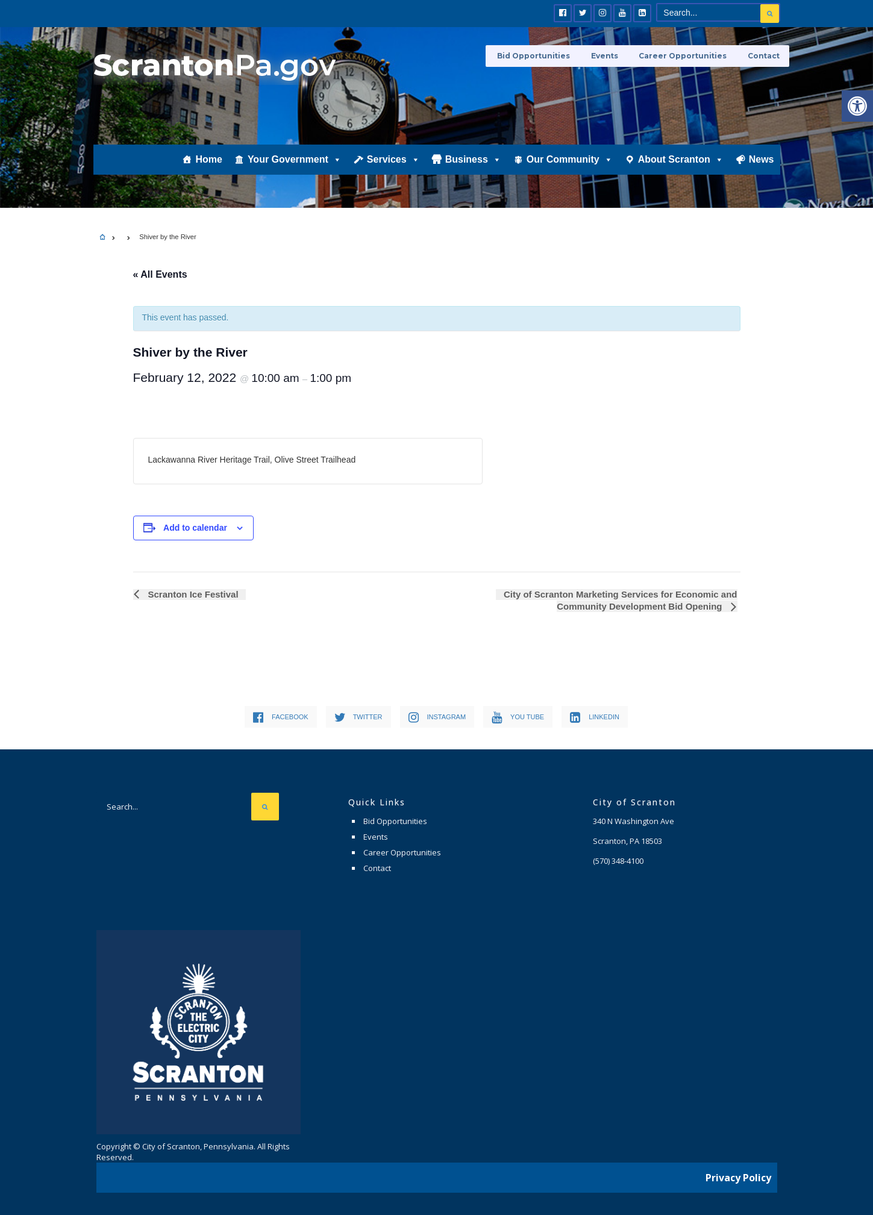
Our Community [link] (570, 167)
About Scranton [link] (681, 167)
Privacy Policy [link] (738, 1175)
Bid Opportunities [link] (542, 55)
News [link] (761, 166)
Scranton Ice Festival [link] (191, 594)
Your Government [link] (295, 167)
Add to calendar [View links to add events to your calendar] (195, 528)
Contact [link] (764, 55)
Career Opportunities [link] (686, 55)
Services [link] (393, 167)
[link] (857, 106)
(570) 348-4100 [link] (618, 860)
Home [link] (208, 166)
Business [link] (473, 167)
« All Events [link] (160, 274)
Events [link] (610, 55)
